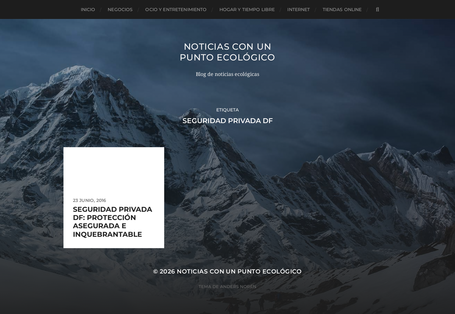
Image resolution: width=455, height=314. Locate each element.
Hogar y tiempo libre (247, 9)
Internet (298, 9)
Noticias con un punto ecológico (227, 52)
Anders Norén (238, 286)
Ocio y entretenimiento (176, 9)
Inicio (88, 9)
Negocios (120, 9)
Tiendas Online (342, 9)
